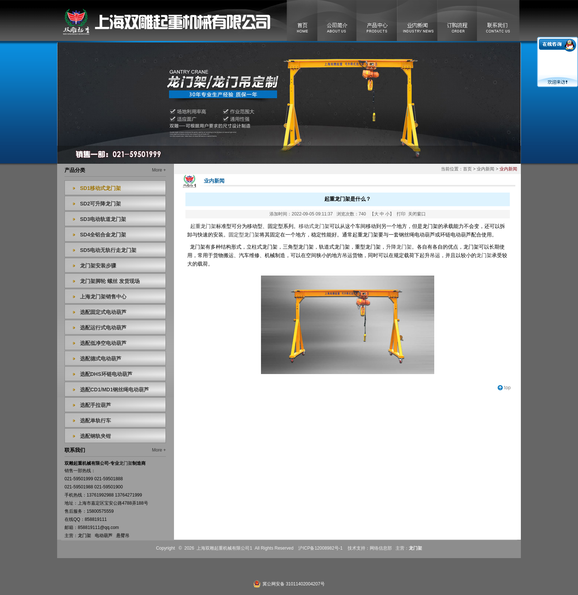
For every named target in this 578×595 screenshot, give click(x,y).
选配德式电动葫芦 (100, 359)
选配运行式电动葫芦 (103, 328)
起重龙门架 (203, 226)
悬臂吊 (122, 535)
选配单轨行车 (95, 420)
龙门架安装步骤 (98, 266)
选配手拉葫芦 (95, 405)
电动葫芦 (103, 535)
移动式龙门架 (314, 226)
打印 (401, 214)
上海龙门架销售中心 (103, 297)
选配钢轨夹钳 (95, 436)
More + (159, 170)
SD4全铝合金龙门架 (103, 235)
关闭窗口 (417, 214)
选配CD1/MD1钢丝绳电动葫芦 (114, 389)
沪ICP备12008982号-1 (320, 548)
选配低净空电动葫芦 (103, 343)
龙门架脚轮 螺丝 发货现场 (110, 281)
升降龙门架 (399, 247)
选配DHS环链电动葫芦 (106, 374)
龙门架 (84, 535)
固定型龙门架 (244, 235)
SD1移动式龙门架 (100, 188)
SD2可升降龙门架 (100, 204)
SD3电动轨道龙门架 (103, 219)
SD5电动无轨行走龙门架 (108, 250)
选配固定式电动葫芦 (103, 312)
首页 (467, 169)
